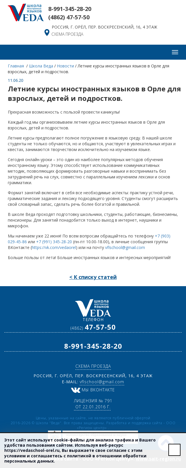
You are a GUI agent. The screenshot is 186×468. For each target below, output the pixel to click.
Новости (65, 66)
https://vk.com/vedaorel (54, 247)
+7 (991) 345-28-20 (54, 241)
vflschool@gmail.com (125, 247)
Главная (16, 66)
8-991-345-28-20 (69, 9)
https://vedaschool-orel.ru (31, 450)
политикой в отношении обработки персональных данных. (75, 458)
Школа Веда (41, 66)
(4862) (69, 17)
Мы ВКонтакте (93, 389)
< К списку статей (93, 276)
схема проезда (67, 34)
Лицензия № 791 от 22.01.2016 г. (93, 404)
